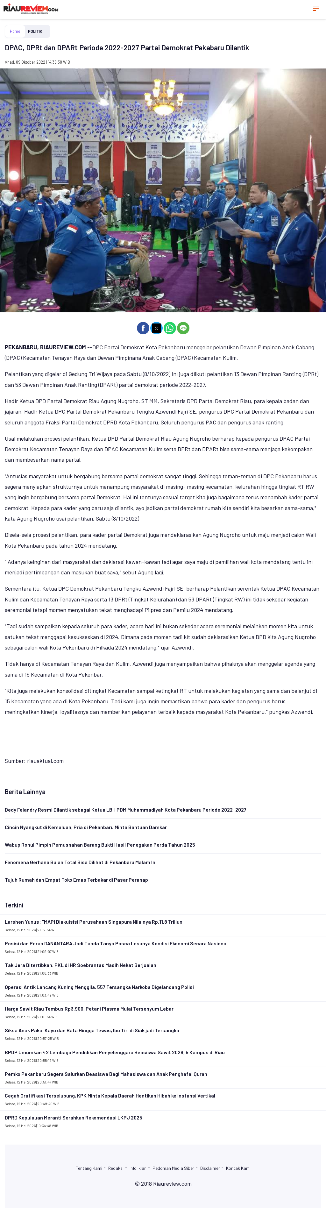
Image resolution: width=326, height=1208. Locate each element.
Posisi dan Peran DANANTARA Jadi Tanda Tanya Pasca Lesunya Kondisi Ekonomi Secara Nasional (116, 943)
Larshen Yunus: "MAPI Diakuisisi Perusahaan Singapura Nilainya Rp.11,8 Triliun (93, 922)
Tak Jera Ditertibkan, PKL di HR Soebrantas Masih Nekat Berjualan (80, 965)
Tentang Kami (89, 1168)
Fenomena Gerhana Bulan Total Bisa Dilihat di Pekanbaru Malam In (80, 862)
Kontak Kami (238, 1168)
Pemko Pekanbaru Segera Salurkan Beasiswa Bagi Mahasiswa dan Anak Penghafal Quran (106, 1074)
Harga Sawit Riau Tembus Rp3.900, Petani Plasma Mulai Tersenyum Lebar (89, 1008)
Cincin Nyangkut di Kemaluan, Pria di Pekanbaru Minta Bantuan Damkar (86, 827)
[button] (143, 328)
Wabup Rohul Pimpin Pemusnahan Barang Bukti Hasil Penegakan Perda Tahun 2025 (100, 845)
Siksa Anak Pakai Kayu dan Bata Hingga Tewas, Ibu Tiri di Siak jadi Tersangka (92, 1030)
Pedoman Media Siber (173, 1168)
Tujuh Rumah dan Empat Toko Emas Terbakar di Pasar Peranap (76, 880)
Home (15, 31)
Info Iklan (138, 1168)
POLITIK (35, 31)
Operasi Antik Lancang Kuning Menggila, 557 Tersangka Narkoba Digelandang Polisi (99, 987)
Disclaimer (210, 1168)
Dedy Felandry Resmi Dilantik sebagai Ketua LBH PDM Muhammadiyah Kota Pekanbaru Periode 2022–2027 (125, 810)
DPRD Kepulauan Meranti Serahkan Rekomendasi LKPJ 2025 (73, 1117)
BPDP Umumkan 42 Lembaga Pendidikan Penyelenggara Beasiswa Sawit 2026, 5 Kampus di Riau (115, 1052)
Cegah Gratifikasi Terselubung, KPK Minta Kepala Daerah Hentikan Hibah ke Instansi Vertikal (110, 1095)
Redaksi (116, 1168)
